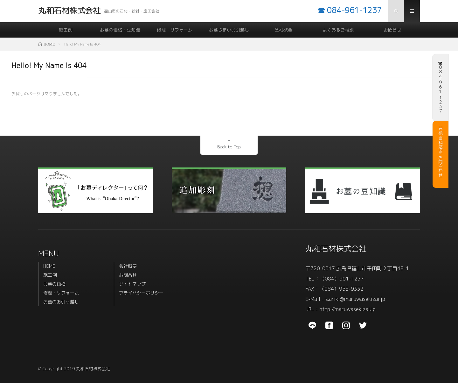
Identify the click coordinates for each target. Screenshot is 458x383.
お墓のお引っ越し (61, 302)
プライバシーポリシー (141, 293)
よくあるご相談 (338, 30)
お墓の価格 (54, 284)
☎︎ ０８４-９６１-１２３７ (440, 86)
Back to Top (229, 147)
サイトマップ (132, 284)
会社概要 (283, 30)
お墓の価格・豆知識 (120, 30)
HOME (49, 266)
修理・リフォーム (174, 30)
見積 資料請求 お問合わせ (440, 151)
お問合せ (392, 30)
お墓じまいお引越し (229, 30)
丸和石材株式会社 (335, 248)
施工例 (65, 30)
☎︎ (349, 10)
